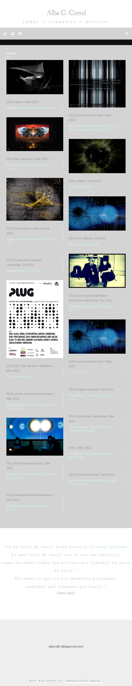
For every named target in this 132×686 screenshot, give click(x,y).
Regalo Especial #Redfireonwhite (30, 108)
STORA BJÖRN (80, 187)
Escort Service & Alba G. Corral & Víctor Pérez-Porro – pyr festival (93, 128)
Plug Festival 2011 (20, 377)
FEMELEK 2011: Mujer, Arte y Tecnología (91, 455)
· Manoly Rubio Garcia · (84, 680)
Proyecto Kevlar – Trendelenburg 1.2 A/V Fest (30, 406)
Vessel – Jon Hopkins (84, 244)
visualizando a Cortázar (23, 271)
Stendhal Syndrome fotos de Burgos (27, 507)
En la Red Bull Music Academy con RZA (28, 166)
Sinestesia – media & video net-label (92, 397)
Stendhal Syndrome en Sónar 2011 (90, 308)
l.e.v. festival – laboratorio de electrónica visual (90, 429)
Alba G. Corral (66, 13)
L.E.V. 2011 (77, 372)
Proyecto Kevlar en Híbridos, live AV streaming (93, 482)
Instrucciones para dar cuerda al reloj (30, 241)
